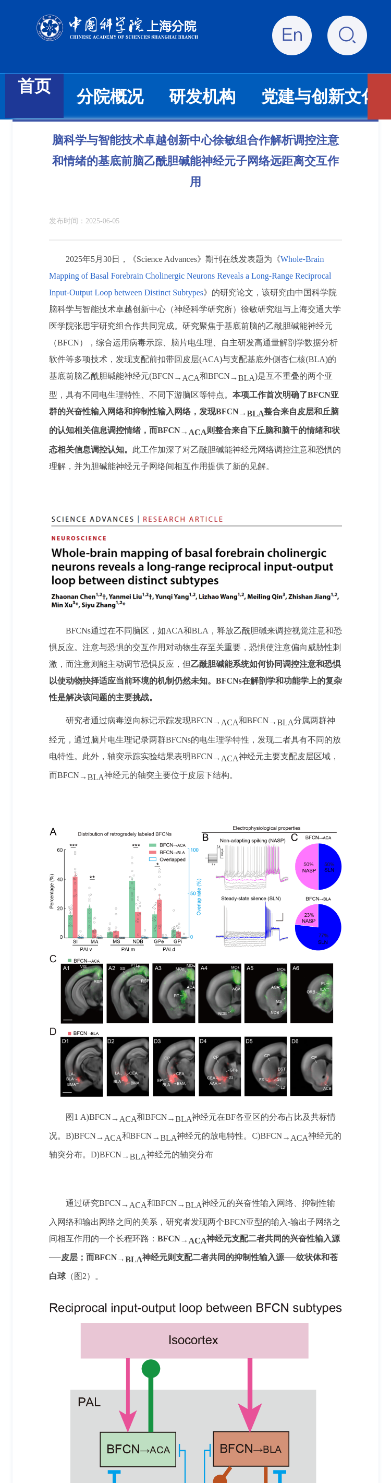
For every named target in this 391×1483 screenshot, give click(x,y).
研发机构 (202, 96)
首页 (34, 86)
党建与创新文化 (319, 96)
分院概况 (110, 96)
